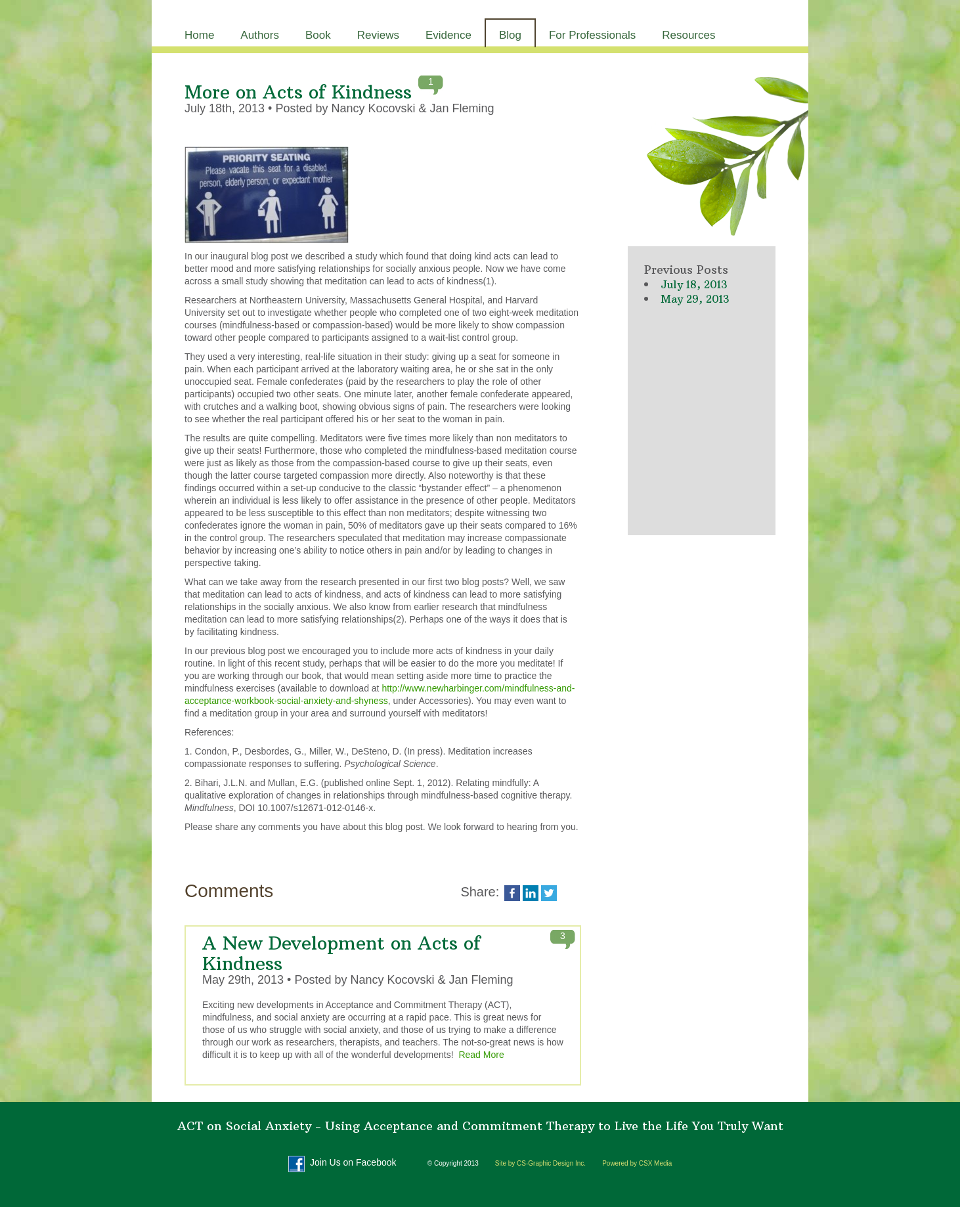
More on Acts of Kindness (298, 92)
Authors (259, 35)
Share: (481, 892)
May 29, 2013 (695, 298)
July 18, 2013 (694, 284)
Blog (510, 35)
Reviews (378, 35)
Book (318, 35)
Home (199, 35)
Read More (481, 1054)
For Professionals (592, 35)
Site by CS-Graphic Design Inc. (540, 1163)
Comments (229, 891)
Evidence (448, 35)
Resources (688, 35)
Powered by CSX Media (637, 1163)
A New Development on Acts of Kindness (341, 953)
